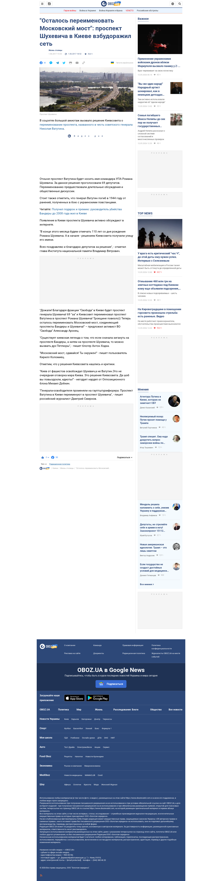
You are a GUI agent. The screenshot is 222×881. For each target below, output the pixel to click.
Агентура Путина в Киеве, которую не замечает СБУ (150, 399)
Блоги (135, 709)
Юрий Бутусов (146, 535)
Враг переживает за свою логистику (155, 70)
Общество (156, 709)
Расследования (122, 709)
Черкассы (107, 719)
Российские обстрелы (147, 10)
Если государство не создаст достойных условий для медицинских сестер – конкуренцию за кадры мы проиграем (155, 567)
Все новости (175, 709)
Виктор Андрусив (147, 556)
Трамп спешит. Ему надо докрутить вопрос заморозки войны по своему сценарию (154, 440)
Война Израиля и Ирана (110, 10)
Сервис (106, 747)
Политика (63, 709)
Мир (79, 709)
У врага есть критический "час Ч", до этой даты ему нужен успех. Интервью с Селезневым (159, 257)
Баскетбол (78, 728)
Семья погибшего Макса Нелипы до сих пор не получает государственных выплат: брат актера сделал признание (151, 121)
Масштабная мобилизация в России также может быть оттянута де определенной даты (159, 266)
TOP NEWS (145, 213)
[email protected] (74, 860)
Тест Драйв (69, 747)
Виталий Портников (148, 428)
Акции (97, 747)
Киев (66, 719)
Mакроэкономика (92, 766)
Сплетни (77, 784)
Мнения (143, 389)
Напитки (79, 756)
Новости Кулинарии (94, 756)
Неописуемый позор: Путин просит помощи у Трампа (153, 419)
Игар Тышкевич (146, 448)
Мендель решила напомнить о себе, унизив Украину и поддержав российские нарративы (154, 508)
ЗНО (106, 738)
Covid (100, 775)
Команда (97, 645)
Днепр (97, 719)
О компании (69, 645)
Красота (87, 784)
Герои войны (70, 10)
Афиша (67, 784)
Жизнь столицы (55, 50)
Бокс (97, 728)
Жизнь (99, 709)
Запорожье (86, 719)
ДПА (99, 738)
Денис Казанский (147, 408)
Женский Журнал (109, 784)
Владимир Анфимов (148, 515)
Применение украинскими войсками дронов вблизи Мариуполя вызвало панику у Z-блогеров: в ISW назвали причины (159, 62)
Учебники (74, 738)
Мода (96, 784)
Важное (143, 18)
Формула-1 (107, 728)
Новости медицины (73, 775)
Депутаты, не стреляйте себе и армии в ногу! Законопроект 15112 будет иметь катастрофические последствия (153, 528)
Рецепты (68, 756)
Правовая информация (132, 645)
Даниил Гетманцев (148, 575)
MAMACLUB (90, 775)
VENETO (130, 10)
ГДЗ (66, 738)
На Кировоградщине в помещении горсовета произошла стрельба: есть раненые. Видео (159, 313)
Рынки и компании (73, 766)
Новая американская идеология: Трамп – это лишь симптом (153, 547)
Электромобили (84, 747)
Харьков (75, 719)
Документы (98, 653)
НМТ (113, 738)
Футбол (67, 728)
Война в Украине (87, 10)
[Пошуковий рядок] (179, 3)
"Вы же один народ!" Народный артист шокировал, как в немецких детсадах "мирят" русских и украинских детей (150, 89)
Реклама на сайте (72, 653)
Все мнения (146, 584)
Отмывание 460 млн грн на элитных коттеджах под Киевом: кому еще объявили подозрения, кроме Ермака (158, 285)
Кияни (55, 468)
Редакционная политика (59, 464)
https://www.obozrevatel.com (138, 798)
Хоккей (89, 728)
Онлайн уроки (88, 738)
